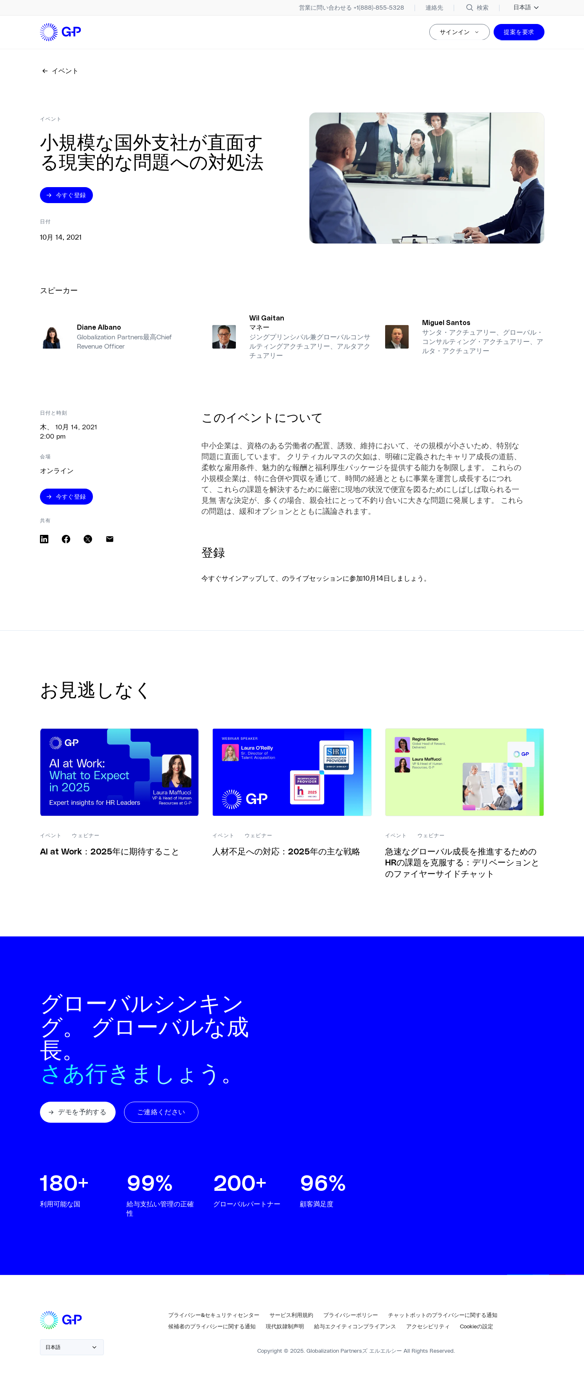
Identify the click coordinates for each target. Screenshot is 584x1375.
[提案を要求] (519, 32)
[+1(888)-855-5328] (351, 7)
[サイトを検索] (477, 8)
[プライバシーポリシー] (350, 1318)
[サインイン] (459, 32)
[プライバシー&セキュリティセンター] (213, 1318)
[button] (79, 1115)
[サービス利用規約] (291, 1318)
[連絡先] (434, 7)
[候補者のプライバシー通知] (212, 1329)
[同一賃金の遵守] (355, 1329)
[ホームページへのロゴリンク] (61, 32)
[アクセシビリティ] (428, 1329)
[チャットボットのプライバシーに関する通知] (442, 1318)
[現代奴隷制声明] (285, 1329)
